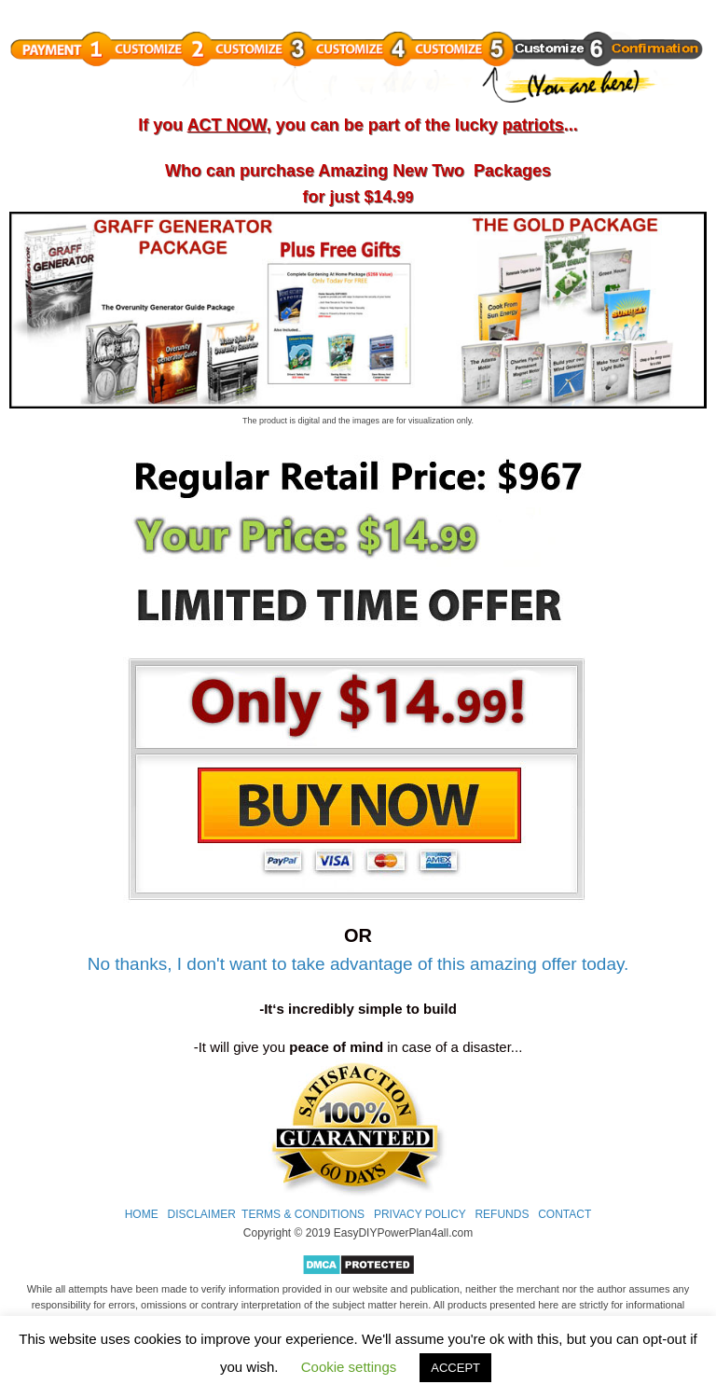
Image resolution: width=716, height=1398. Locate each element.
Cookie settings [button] (349, 1367)
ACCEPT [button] (455, 1368)
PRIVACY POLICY (420, 1214)
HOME (141, 1214)
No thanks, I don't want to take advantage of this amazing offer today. (358, 964)
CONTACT (564, 1214)
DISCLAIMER (201, 1214)
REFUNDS (502, 1214)
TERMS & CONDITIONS (303, 1214)
